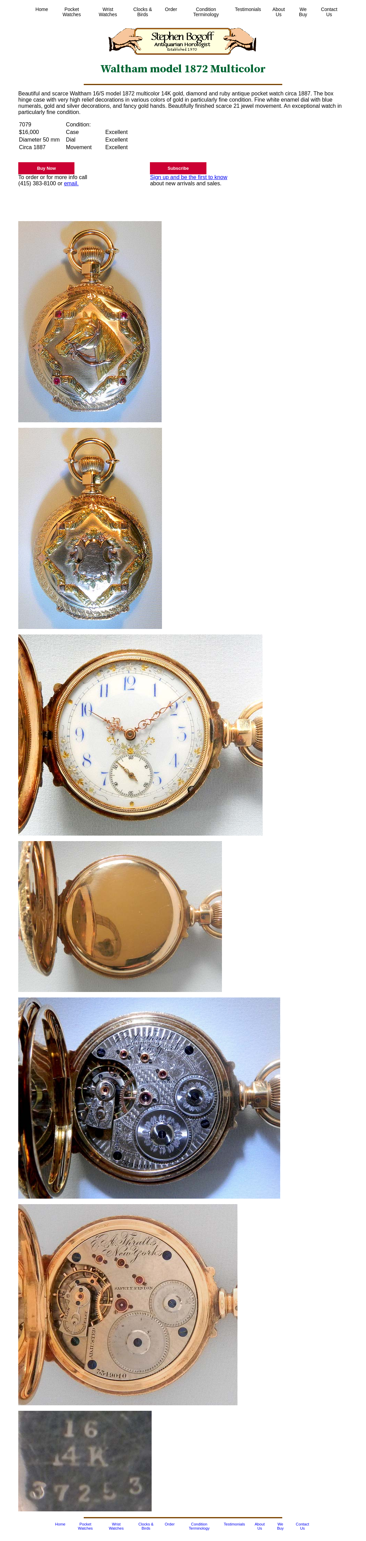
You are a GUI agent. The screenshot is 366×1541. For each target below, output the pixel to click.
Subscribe (178, 168)
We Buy (303, 12)
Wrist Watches (108, 12)
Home (41, 9)
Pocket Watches (71, 12)
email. (71, 183)
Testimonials (248, 9)
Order (171, 9)
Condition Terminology (206, 12)
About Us (278, 12)
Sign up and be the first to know (188, 177)
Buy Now (46, 168)
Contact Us (329, 12)
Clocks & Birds (142, 12)
